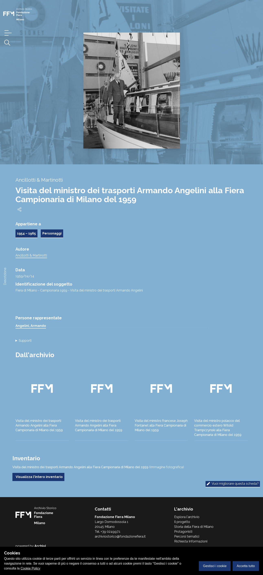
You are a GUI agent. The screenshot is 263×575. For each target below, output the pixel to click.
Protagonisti (183, 532)
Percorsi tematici (186, 536)
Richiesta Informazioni (190, 541)
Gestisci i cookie (215, 566)
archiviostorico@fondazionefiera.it (120, 536)
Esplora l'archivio (186, 517)
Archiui (40, 546)
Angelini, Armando (30, 326)
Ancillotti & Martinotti (31, 255)
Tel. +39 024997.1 (107, 532)
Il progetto (182, 522)
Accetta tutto (246, 566)
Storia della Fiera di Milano (193, 527)
